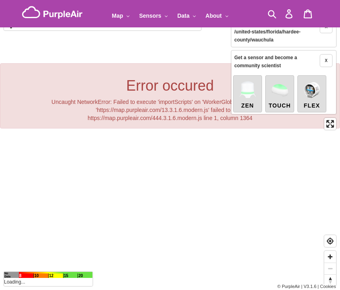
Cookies (328, 286)
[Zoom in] (330, 257)
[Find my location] (330, 241)
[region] (170, 145)
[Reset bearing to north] (330, 280)
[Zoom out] (330, 268)
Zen (248, 81)
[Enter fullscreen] (330, 111)
